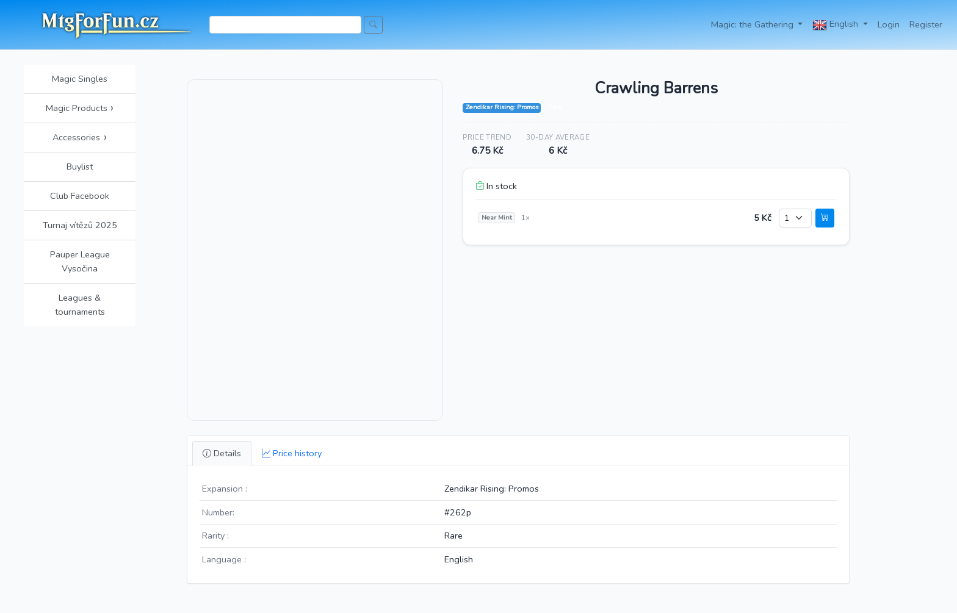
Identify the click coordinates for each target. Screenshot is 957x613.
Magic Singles (79, 79)
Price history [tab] (292, 453)
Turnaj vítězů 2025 (80, 225)
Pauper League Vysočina (80, 261)
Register (925, 24)
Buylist (80, 166)
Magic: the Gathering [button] (753, 24)
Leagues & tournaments (80, 305)
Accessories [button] (79, 137)
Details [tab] (222, 453)
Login (889, 24)
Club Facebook (79, 196)
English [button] (836, 25)
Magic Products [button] (80, 108)
